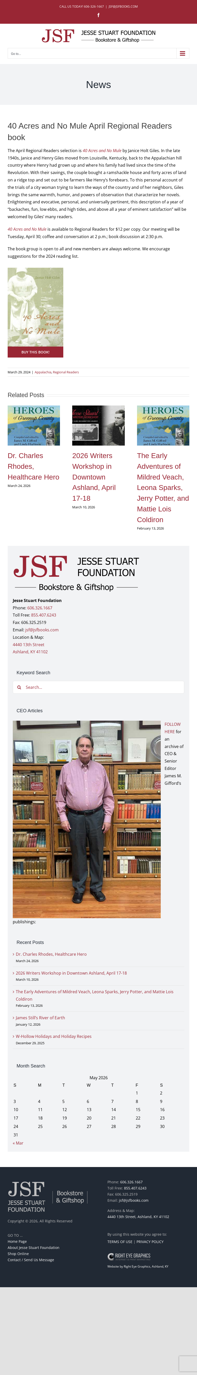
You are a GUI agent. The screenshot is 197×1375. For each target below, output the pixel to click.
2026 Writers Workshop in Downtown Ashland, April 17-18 (94, 477)
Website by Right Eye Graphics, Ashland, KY (137, 1266)
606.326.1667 (39, 608)
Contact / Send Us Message (31, 1259)
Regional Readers (66, 372)
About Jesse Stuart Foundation (33, 1247)
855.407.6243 (43, 615)
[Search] (19, 687)
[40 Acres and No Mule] (35, 270)
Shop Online (18, 1253)
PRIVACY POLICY (150, 1241)
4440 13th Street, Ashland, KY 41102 (138, 1216)
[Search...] (98, 687)
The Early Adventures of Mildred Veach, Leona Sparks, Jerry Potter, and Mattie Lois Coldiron (163, 487)
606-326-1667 (94, 6)
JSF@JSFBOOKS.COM (123, 6)
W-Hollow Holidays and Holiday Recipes (54, 1036)
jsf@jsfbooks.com (42, 630)
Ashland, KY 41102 (30, 652)
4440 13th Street (28, 644)
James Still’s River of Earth (40, 1018)
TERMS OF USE (119, 1241)
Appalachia (43, 372)
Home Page (17, 1241)
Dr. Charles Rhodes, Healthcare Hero (33, 466)
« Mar (18, 1143)
